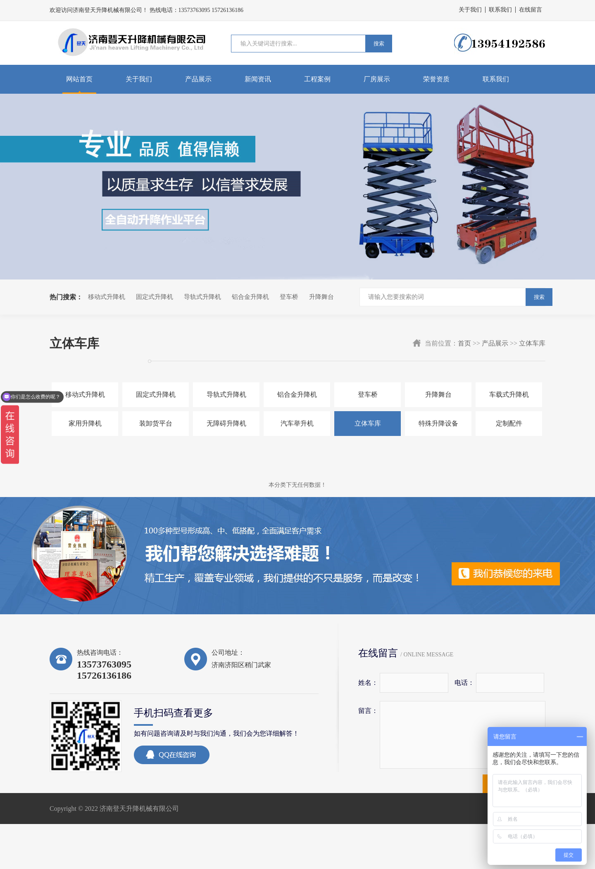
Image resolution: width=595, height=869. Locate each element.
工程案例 (317, 79)
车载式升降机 (509, 394)
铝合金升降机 (250, 297)
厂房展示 (377, 79)
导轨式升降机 (202, 297)
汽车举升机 (297, 423)
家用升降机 (85, 423)
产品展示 (198, 79)
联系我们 (500, 10)
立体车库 (532, 343)
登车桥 (289, 297)
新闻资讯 (258, 79)
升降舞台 (321, 297)
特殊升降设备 (438, 423)
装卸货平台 (155, 423)
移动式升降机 (106, 297)
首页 (464, 343)
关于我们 (470, 10)
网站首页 (79, 79)
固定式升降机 (154, 297)
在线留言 (530, 10)
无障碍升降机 (226, 423)
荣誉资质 (436, 79)
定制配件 (509, 423)
